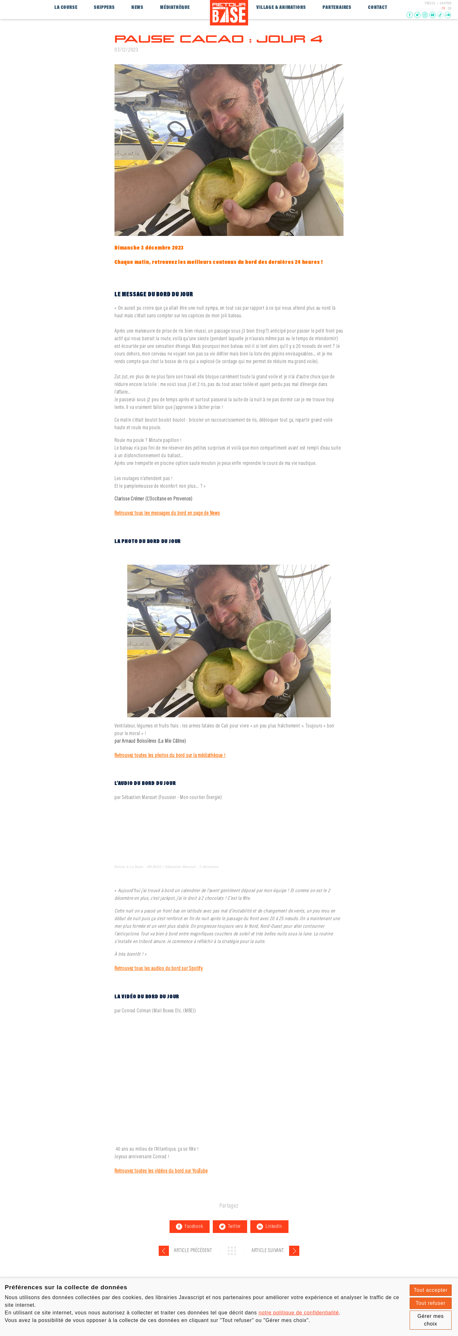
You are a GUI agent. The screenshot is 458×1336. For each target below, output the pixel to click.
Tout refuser (431, 1303)
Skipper (446, 3)
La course (65, 7)
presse (430, 3)
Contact (377, 7)
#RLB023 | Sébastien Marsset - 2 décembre (183, 867)
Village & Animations (281, 7)
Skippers (104, 7)
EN (450, 8)
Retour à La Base (128, 867)
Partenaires (337, 7)
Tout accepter (431, 1290)
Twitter (230, 1226)
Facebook (189, 1226)
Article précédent (193, 1250)
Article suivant (268, 1250)
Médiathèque (175, 7)
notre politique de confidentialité (299, 1312)
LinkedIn (269, 1226)
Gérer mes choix (430, 1319)
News (137, 7)
